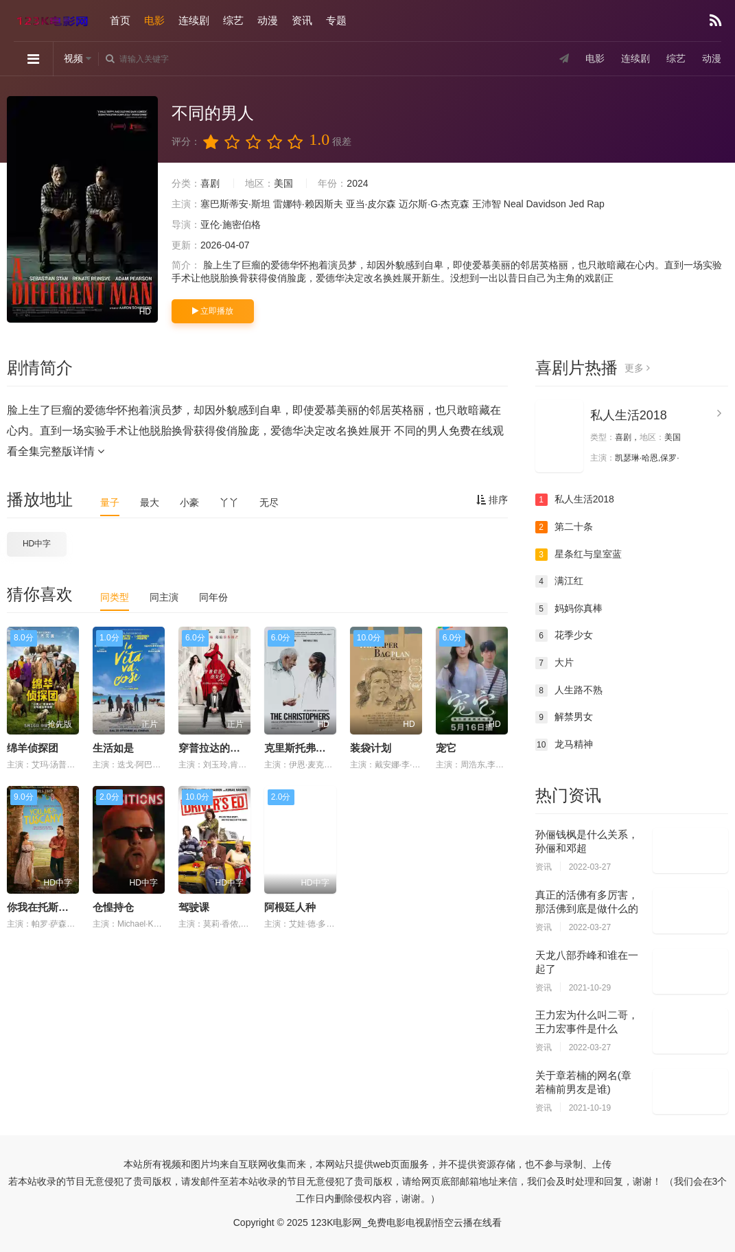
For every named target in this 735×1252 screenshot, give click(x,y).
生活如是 (113, 748)
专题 (336, 20)
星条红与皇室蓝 (578, 554)
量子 (109, 502)
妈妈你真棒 (569, 609)
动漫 (267, 20)
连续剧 (193, 20)
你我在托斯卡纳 (43, 907)
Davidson (545, 203)
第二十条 (564, 527)
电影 (154, 20)
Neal (514, 203)
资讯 (302, 20)
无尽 (269, 502)
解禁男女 (564, 717)
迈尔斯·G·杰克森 (434, 203)
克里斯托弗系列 (300, 748)
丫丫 (229, 502)
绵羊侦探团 (32, 748)
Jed (577, 203)
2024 (357, 183)
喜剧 (210, 183)
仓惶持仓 (113, 907)
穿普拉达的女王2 (217, 748)
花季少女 (564, 635)
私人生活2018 (628, 415)
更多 (637, 367)
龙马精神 (564, 745)
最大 (149, 502)
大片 (554, 663)
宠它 (446, 748)
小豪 (189, 502)
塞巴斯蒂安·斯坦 (235, 203)
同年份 (213, 597)
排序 (492, 499)
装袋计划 (370, 748)
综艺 (233, 20)
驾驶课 (193, 907)
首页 (120, 20)
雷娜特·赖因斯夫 (308, 203)
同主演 (164, 597)
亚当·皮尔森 (371, 203)
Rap (596, 203)
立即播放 (212, 311)
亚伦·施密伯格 (230, 224)
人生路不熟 (569, 690)
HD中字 (37, 543)
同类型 (114, 597)
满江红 (559, 581)
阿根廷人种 (290, 907)
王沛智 (486, 203)
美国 (283, 183)
